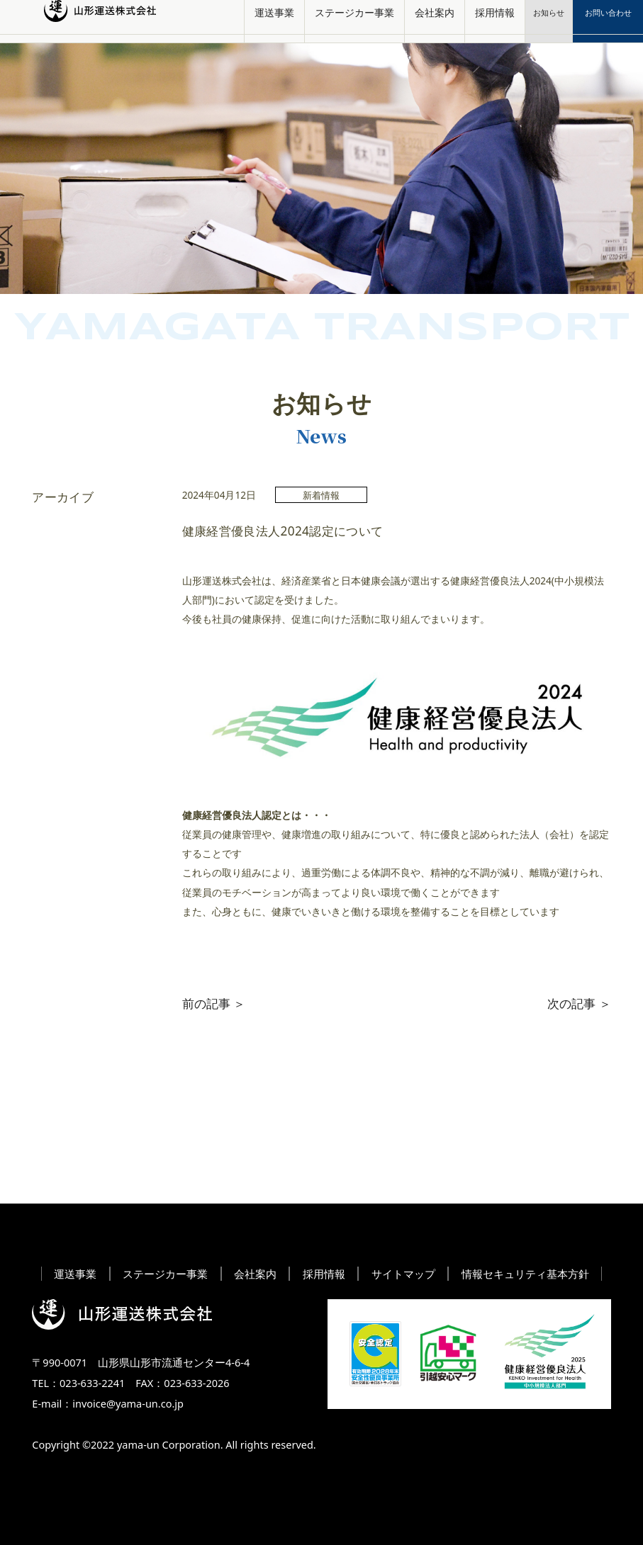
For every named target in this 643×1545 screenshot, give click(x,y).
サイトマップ (403, 1274)
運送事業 (274, 21)
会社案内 (434, 21)
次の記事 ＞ (578, 1003)
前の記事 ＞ (213, 1003)
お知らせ (548, 21)
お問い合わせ (608, 21)
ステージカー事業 (354, 21)
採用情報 (495, 21)
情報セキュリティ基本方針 (525, 1274)
